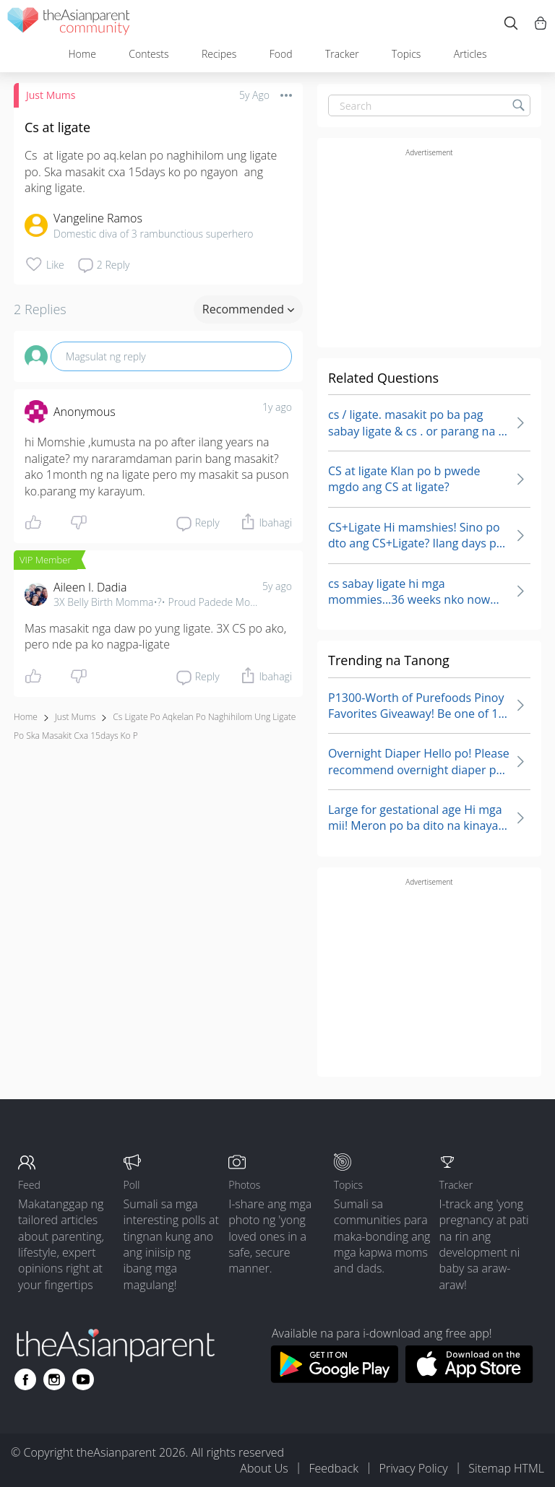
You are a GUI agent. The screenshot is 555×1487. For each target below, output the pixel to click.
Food (281, 54)
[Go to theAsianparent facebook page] (25, 1379)
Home (81, 54)
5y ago (277, 586)
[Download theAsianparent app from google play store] (334, 1379)
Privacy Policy (413, 1468)
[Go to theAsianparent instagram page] (54, 1379)
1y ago (277, 407)
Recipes (219, 54)
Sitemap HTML (506, 1468)
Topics (406, 54)
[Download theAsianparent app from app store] (469, 1379)
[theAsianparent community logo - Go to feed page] (68, 23)
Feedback (333, 1468)
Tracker (342, 54)
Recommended (248, 309)
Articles (470, 54)
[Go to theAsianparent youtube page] (83, 1379)
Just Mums (50, 95)
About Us (264, 1468)
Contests (148, 54)
